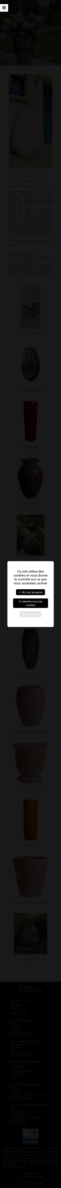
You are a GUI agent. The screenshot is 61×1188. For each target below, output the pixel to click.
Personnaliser (30, 614)
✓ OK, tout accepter (30, 592)
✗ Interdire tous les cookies (30, 603)
